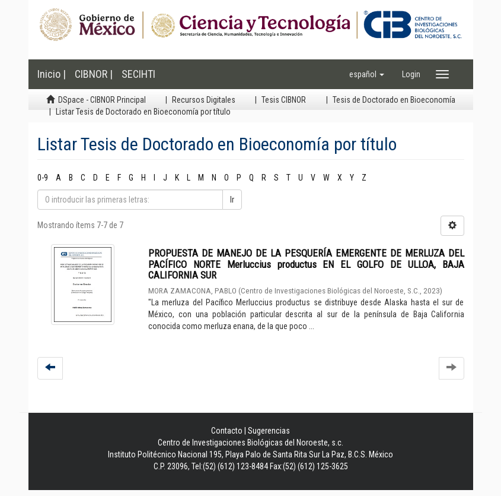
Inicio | (51, 74)
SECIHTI (138, 74)
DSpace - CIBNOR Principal (102, 100)
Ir (232, 199)
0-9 (42, 177)
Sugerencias (269, 430)
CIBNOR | (94, 74)
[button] (366, 74)
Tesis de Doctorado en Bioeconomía (394, 100)
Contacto (226, 430)
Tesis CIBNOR (283, 100)
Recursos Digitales (203, 100)
